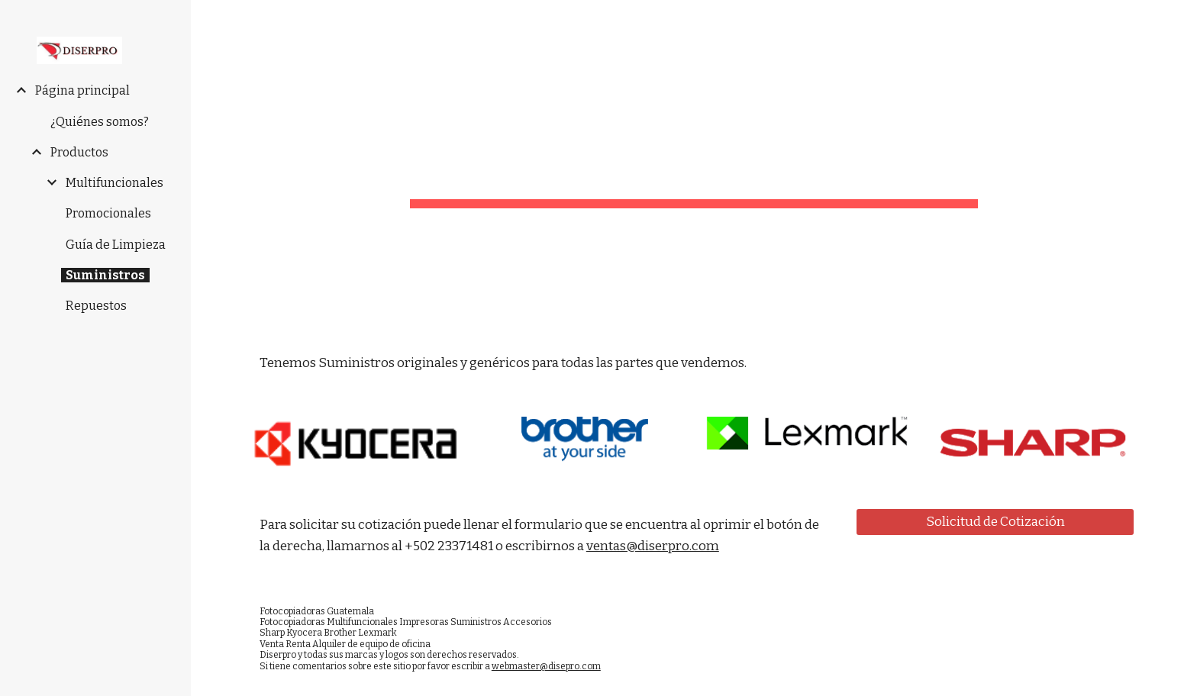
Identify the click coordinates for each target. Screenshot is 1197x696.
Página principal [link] (82, 90)
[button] (1178, 21)
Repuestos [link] (96, 305)
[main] (694, 164)
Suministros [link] (105, 275)
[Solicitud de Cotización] (995, 521)
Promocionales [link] (108, 213)
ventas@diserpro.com (652, 546)
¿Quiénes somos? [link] (99, 121)
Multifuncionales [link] (114, 183)
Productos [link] (79, 152)
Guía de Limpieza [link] (116, 244)
